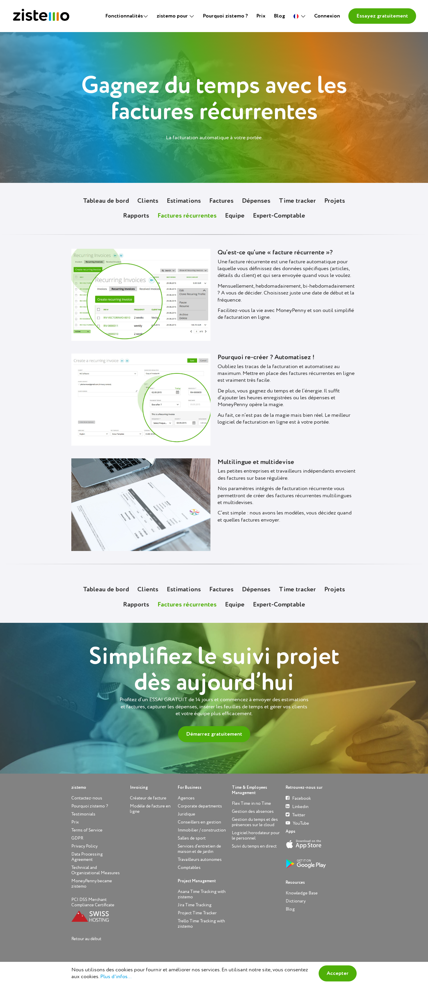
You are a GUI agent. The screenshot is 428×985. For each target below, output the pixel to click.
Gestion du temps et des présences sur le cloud (255, 822)
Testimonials (83, 814)
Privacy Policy (84, 846)
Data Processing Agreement (87, 857)
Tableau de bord (106, 201)
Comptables (189, 867)
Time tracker (297, 201)
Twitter (295, 814)
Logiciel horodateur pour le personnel (256, 835)
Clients (147, 201)
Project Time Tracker (197, 913)
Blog (279, 16)
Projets (334, 201)
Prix (260, 16)
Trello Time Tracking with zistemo (201, 924)
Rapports (136, 216)
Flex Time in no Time (251, 803)
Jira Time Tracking (195, 905)
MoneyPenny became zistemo (91, 884)
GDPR (77, 838)
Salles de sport (192, 838)
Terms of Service (87, 830)
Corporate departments (200, 806)
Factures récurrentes (187, 216)
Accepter (338, 973)
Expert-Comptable (279, 216)
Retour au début (86, 939)
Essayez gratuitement (382, 16)
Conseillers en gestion (199, 822)
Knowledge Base (302, 893)
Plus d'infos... (115, 976)
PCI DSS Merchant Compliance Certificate (92, 902)
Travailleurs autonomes (200, 859)
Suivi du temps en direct (254, 846)
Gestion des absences (253, 811)
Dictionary (296, 901)
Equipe (235, 216)
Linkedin (297, 806)
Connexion (327, 16)
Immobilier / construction (202, 830)
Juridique (186, 814)
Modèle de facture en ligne (150, 809)
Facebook (298, 798)
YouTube (297, 823)
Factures (221, 201)
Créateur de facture (148, 798)
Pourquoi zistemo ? (225, 16)
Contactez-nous (86, 798)
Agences (186, 798)
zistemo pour (173, 16)
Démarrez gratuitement (214, 734)
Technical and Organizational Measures (95, 870)
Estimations (184, 201)
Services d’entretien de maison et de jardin (199, 849)
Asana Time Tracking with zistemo (202, 894)
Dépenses (256, 201)
